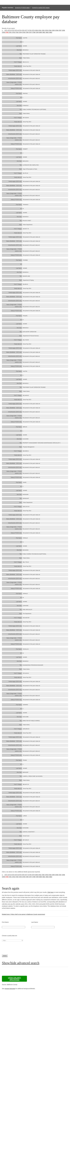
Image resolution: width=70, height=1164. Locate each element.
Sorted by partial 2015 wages (41, 7)
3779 (33, 30)
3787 (59, 30)
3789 (3, 32)
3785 (53, 30)
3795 (23, 32)
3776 (22, 30)
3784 (49, 30)
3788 (63, 30)
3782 (43, 30)
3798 (33, 32)
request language (10, 988)
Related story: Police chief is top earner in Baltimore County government (23, 914)
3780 (36, 30)
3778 (29, 30)
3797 (30, 32)
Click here (50, 892)
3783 (46, 30)
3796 (26, 32)
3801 (43, 32)
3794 (20, 32)
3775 (19, 30)
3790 (6, 32)
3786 (56, 30)
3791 (10, 32)
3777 (26, 30)
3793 (16, 32)
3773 (12, 30)
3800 (40, 32)
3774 (16, 30)
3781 (39, 30)
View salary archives (14, 979)
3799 (37, 32)
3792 (13, 32)
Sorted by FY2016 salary (22, 7)
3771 (6, 30)
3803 (50, 32)
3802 (47, 32)
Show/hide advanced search (20, 963)
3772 (9, 30)
